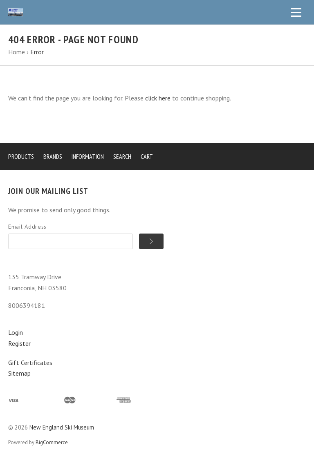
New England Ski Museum (61, 427)
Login (15, 332)
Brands (52, 156)
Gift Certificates (30, 362)
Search (122, 156)
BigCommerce (52, 442)
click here (157, 98)
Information (88, 156)
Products (21, 156)
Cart (147, 156)
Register (19, 343)
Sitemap (19, 373)
